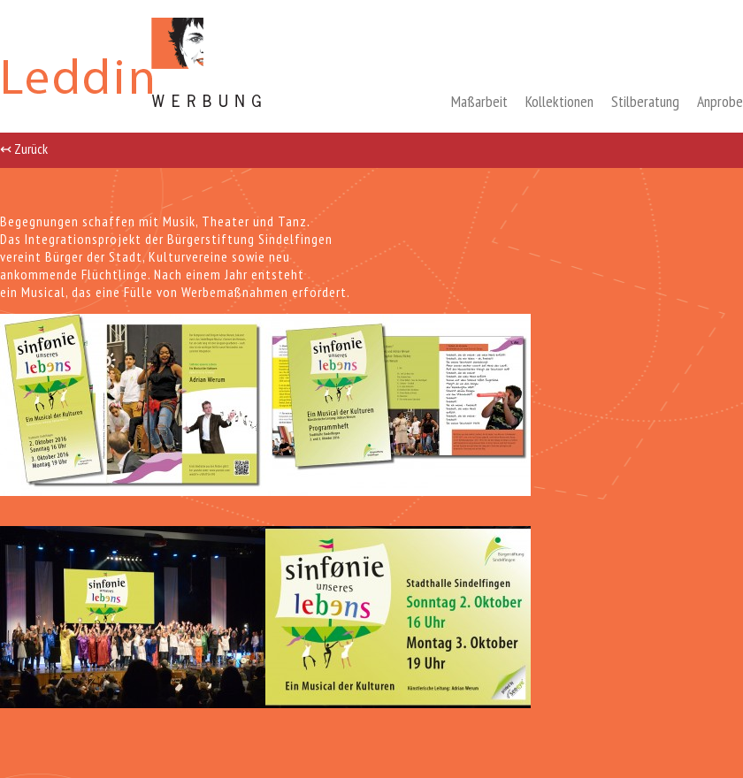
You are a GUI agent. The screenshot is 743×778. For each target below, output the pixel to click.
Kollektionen (559, 101)
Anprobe (720, 101)
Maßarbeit (479, 101)
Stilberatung (645, 101)
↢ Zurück (24, 148)
